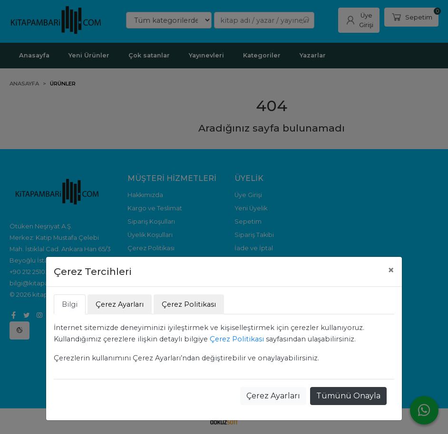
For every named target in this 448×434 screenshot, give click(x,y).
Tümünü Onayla (348, 395)
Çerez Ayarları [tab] (120, 304)
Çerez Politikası (237, 339)
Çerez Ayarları (273, 395)
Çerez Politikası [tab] (189, 304)
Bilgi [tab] (70, 304)
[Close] (391, 270)
